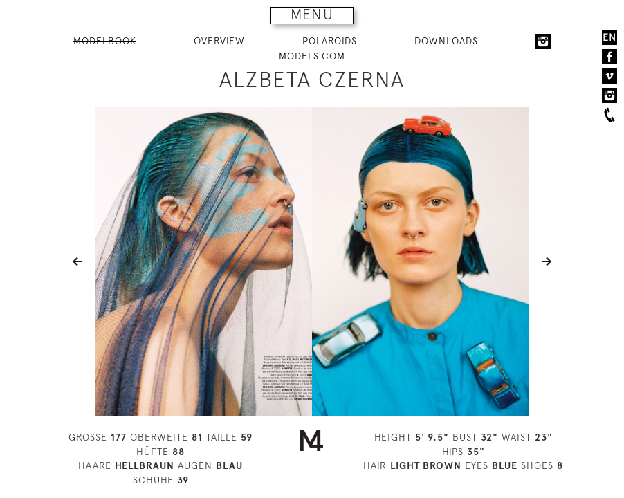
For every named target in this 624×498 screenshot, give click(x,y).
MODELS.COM (312, 56)
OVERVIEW (219, 41)
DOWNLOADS (446, 41)
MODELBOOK (104, 41)
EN (609, 37)
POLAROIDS (329, 41)
